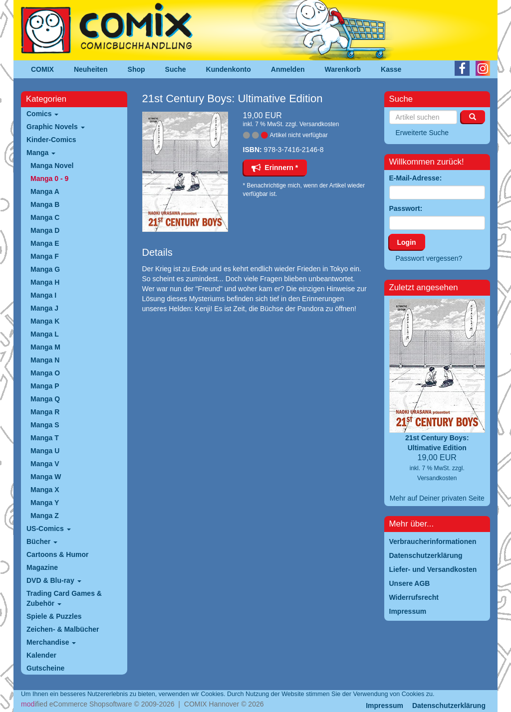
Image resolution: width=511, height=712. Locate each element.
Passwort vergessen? (429, 258)
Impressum (384, 706)
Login (406, 242)
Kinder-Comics (51, 140)
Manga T (44, 438)
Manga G (45, 269)
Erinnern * (275, 168)
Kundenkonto (228, 69)
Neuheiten (91, 69)
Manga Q (45, 399)
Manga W (45, 477)
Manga (40, 153)
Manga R (44, 412)
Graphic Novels (55, 127)
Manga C (44, 217)
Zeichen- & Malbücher (62, 629)
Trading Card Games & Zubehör (64, 598)
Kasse (391, 69)
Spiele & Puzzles (53, 616)
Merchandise (51, 642)
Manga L (44, 334)
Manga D (44, 230)
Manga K (44, 321)
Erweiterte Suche (422, 133)
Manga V (44, 464)
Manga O (45, 373)
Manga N (44, 360)
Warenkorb (343, 69)
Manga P (44, 386)
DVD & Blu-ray (53, 580)
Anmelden (288, 69)
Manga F (44, 256)
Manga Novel (51, 166)
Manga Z (44, 516)
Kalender (41, 655)
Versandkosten (319, 124)
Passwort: (406, 208)
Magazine (42, 567)
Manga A (44, 191)
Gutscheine (45, 668)
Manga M (45, 347)
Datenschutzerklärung (449, 706)
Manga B (44, 204)
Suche (175, 69)
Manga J (44, 308)
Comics (42, 114)
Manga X (44, 490)
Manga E (44, 243)
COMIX (42, 69)
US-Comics (48, 529)
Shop (136, 69)
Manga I (43, 295)
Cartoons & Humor (57, 554)
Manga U (44, 451)
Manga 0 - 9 (49, 178)
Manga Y (44, 503)
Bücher (41, 541)
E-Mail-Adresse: (415, 178)
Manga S (44, 425)
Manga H (44, 282)
